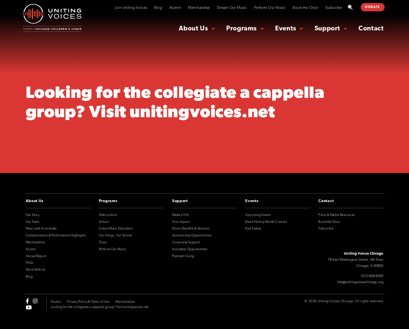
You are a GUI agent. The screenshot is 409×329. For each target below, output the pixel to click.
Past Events (253, 228)
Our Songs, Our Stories (115, 235)
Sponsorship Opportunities (192, 235)
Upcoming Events (258, 215)
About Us (193, 28)
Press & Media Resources (336, 215)
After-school (108, 215)
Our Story (32, 215)
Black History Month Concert (266, 222)
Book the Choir (305, 8)
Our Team (32, 222)
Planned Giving (183, 256)
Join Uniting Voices (131, 8)
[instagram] (35, 301)
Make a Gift (180, 215)
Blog (158, 8)
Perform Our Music (270, 8)
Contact (371, 28)
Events (285, 28)
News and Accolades (41, 228)
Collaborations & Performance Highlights (56, 235)
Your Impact (180, 222)
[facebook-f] (27, 301)
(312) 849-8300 (372, 276)
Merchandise (199, 8)
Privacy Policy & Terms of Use (88, 302)
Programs (241, 28)
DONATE (372, 7)
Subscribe (333, 8)
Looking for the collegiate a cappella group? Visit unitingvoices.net (100, 307)
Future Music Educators (116, 228)
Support (327, 28)
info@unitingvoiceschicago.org (360, 282)
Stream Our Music (232, 8)
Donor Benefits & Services (191, 228)
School (104, 222)
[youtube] (29, 307)
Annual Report (36, 256)
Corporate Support (186, 242)
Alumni (175, 8)
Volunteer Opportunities (189, 249)
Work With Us (36, 269)
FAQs (30, 263)
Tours (103, 242)
